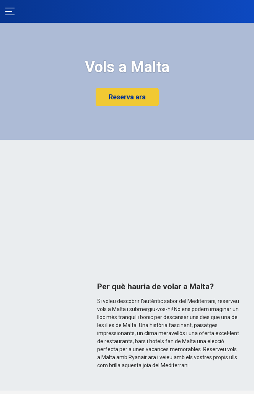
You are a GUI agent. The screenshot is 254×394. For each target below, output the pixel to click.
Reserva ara (127, 97)
